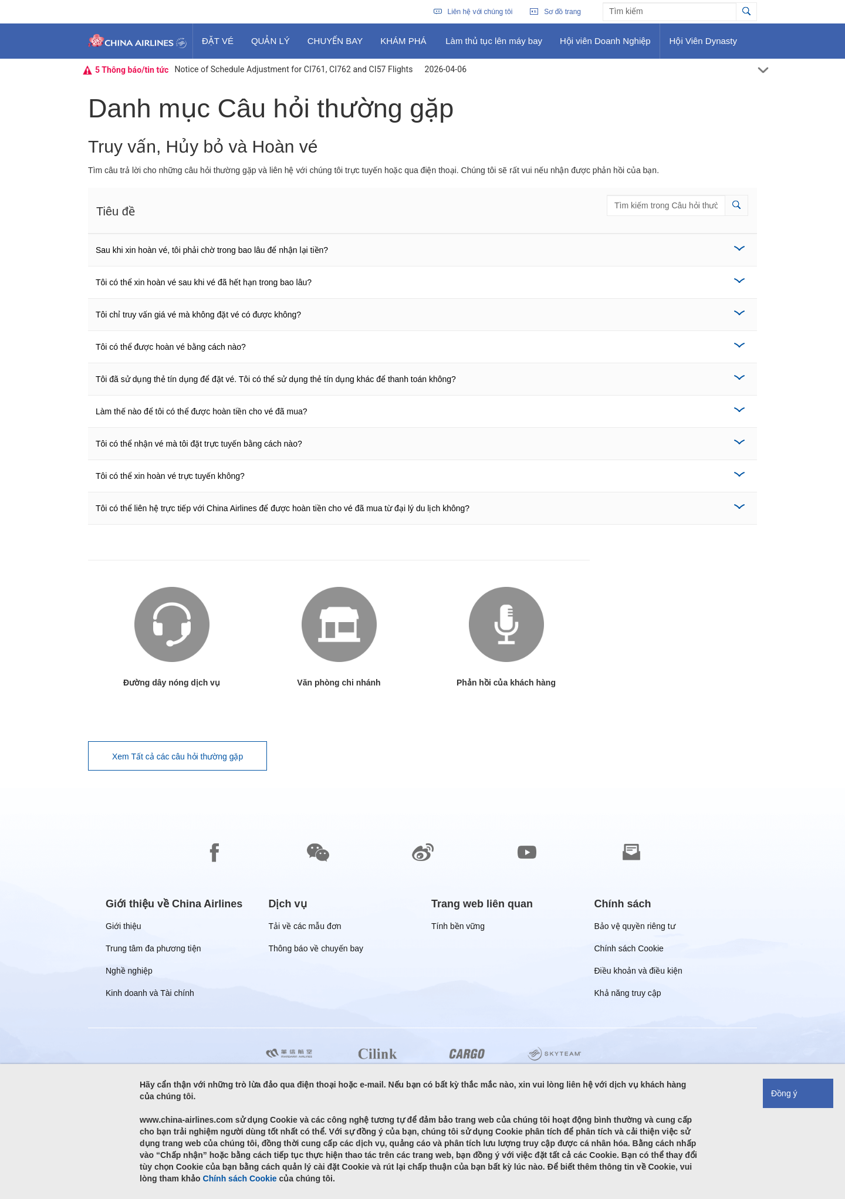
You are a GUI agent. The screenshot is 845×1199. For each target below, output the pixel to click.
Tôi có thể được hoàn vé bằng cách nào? (171, 347)
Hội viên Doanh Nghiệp (605, 45)
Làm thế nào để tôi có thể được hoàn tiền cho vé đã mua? (201, 411)
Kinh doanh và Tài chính (150, 995)
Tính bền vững (458, 928)
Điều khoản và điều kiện (638, 973)
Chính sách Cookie (629, 950)
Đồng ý (784, 1093)
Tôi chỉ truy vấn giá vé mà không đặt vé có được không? (198, 314)
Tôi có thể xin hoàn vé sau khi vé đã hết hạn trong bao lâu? (204, 282)
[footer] (422, 993)
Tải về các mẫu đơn (305, 928)
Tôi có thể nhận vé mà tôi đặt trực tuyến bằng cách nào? (199, 443)
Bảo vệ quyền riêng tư (634, 928)
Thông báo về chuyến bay (316, 950)
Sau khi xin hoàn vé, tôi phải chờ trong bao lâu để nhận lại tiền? (212, 250)
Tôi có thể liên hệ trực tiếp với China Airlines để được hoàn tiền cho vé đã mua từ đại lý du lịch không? (282, 508)
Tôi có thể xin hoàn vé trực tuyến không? (170, 476)
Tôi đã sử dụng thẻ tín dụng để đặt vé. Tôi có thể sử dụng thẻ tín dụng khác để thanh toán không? (276, 379)
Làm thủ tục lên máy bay (493, 45)
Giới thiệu (123, 928)
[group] (174, 904)
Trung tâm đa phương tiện (153, 950)
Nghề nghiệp (129, 973)
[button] (736, 205)
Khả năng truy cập (627, 995)
